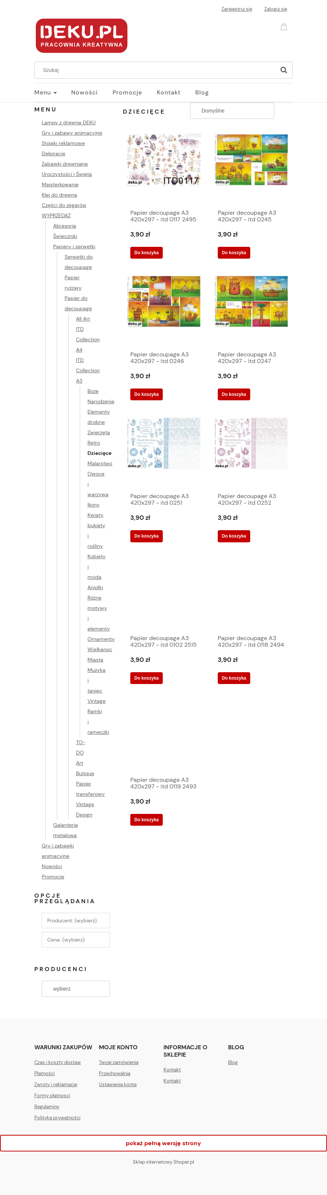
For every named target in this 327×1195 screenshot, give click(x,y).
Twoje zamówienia (118, 1062)
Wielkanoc (99, 649)
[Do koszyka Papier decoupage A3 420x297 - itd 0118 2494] (234, 678)
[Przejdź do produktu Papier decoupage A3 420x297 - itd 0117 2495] (164, 169)
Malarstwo (99, 463)
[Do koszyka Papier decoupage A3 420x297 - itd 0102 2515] (146, 678)
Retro (93, 442)
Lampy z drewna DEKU (69, 122)
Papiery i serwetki (74, 246)
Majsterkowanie (60, 184)
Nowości (52, 866)
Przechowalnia (114, 1073)
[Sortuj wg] (232, 111)
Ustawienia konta (118, 1084)
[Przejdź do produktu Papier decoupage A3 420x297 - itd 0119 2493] (164, 736)
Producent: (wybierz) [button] (72, 920)
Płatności (44, 1073)
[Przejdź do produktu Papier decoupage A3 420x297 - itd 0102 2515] (164, 594)
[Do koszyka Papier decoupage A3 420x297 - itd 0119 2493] (146, 820)
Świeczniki (65, 236)
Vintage (96, 701)
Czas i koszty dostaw (57, 1062)
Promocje (53, 876)
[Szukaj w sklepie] (157, 70)
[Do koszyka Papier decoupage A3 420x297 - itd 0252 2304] (234, 536)
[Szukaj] (283, 70)
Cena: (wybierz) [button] (66, 939)
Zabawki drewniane (65, 163)
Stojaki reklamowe (63, 143)
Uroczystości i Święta (67, 174)
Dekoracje (53, 153)
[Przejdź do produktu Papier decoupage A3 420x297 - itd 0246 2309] (164, 310)
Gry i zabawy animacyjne (72, 132)
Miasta (95, 659)
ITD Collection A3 (88, 370)
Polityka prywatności (57, 1118)
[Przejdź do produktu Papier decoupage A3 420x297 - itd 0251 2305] (164, 452)
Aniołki (95, 587)
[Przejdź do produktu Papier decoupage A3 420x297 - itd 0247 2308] (251, 310)
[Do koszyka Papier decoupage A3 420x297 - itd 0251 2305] (146, 536)
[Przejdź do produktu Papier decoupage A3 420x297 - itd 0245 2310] (251, 169)
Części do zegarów (64, 205)
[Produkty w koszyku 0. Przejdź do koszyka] (285, 26)
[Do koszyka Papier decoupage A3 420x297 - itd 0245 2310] (234, 253)
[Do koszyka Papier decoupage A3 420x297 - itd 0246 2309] (146, 394)
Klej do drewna (59, 194)
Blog (233, 1062)
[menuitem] (52, 92)
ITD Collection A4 (88, 339)
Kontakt (172, 1070)
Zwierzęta (98, 432)
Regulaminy (46, 1107)
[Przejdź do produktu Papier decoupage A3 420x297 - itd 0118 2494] (251, 594)
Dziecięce (99, 453)
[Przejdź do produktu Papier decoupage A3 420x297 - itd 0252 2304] (251, 452)
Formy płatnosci (52, 1095)
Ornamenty (101, 639)
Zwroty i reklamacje (55, 1084)
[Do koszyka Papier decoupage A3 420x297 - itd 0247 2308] (234, 394)
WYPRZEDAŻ (56, 215)
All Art (83, 318)
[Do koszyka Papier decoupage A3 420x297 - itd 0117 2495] (146, 253)
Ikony (93, 504)
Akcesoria (64, 225)
